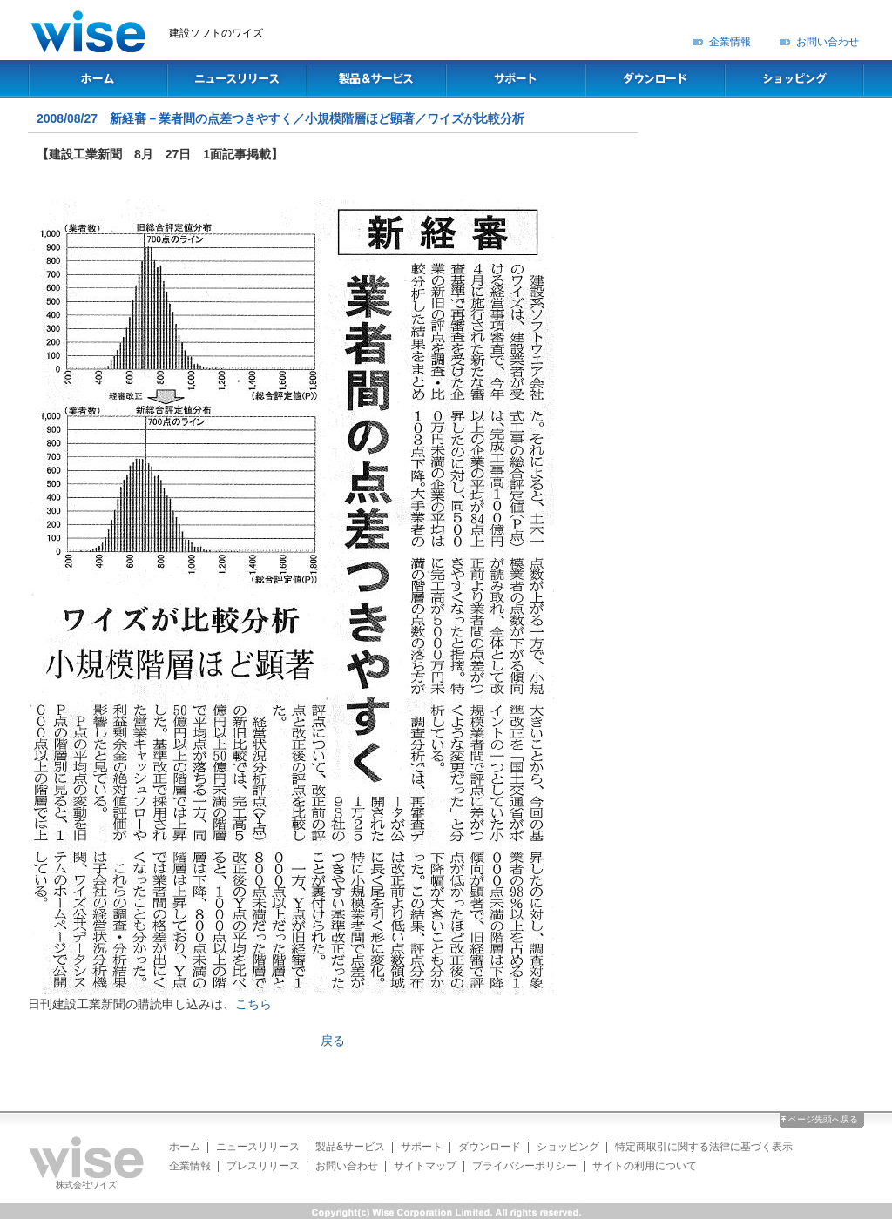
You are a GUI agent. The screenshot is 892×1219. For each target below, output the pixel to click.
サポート (422, 1147)
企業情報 (730, 42)
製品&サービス (350, 1147)
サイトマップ (425, 1166)
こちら (253, 1004)
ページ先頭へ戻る (823, 1119)
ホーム (184, 1147)
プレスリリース (263, 1166)
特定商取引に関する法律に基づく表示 (704, 1147)
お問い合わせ (827, 42)
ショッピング (568, 1147)
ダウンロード (489, 1147)
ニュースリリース (258, 1147)
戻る (333, 1040)
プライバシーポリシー (524, 1166)
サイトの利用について (644, 1166)
